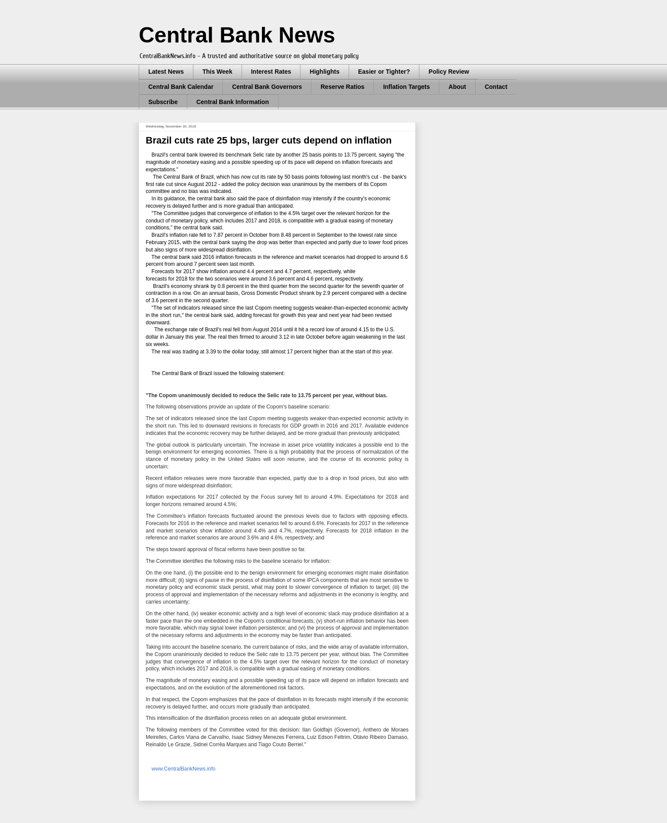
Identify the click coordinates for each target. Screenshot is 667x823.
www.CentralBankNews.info (183, 769)
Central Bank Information (232, 101)
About (457, 86)
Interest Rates (271, 71)
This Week (217, 71)
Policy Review (448, 71)
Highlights (324, 71)
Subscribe (163, 101)
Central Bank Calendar (180, 86)
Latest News (166, 71)
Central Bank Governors (267, 86)
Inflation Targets (406, 86)
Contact (496, 86)
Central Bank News (237, 35)
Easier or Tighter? (384, 71)
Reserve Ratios (342, 86)
